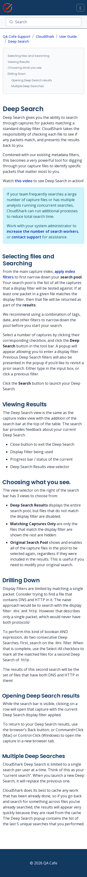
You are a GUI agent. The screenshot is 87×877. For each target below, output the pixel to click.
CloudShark (45, 36)
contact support (26, 237)
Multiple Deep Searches (27, 86)
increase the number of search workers (42, 231)
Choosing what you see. (25, 68)
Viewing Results (19, 62)
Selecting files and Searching (28, 56)
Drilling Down (17, 74)
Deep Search (18, 41)
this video (23, 180)
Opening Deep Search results (31, 80)
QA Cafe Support (16, 36)
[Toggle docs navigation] (80, 8)
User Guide (68, 36)
